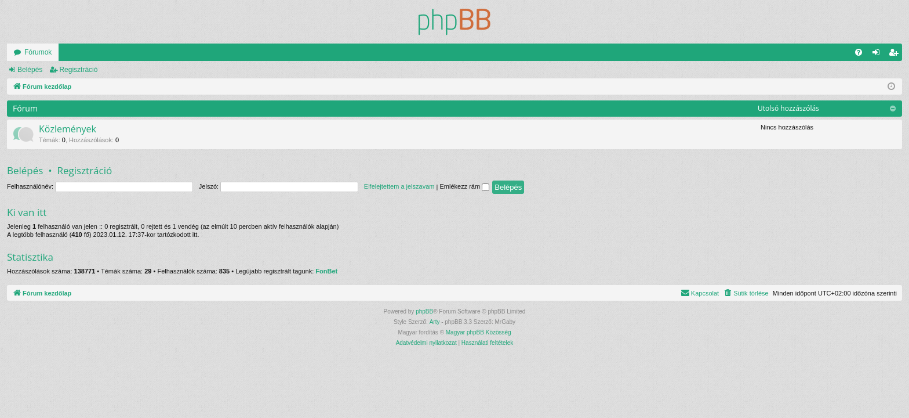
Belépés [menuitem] (878, 54)
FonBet (326, 271)
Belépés (29, 70)
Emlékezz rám (464, 186)
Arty (435, 322)
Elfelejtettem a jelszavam (399, 186)
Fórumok (38, 52)
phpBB (424, 311)
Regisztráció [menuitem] (896, 54)
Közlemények (67, 128)
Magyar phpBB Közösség (478, 332)
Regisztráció (78, 70)
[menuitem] (858, 52)
